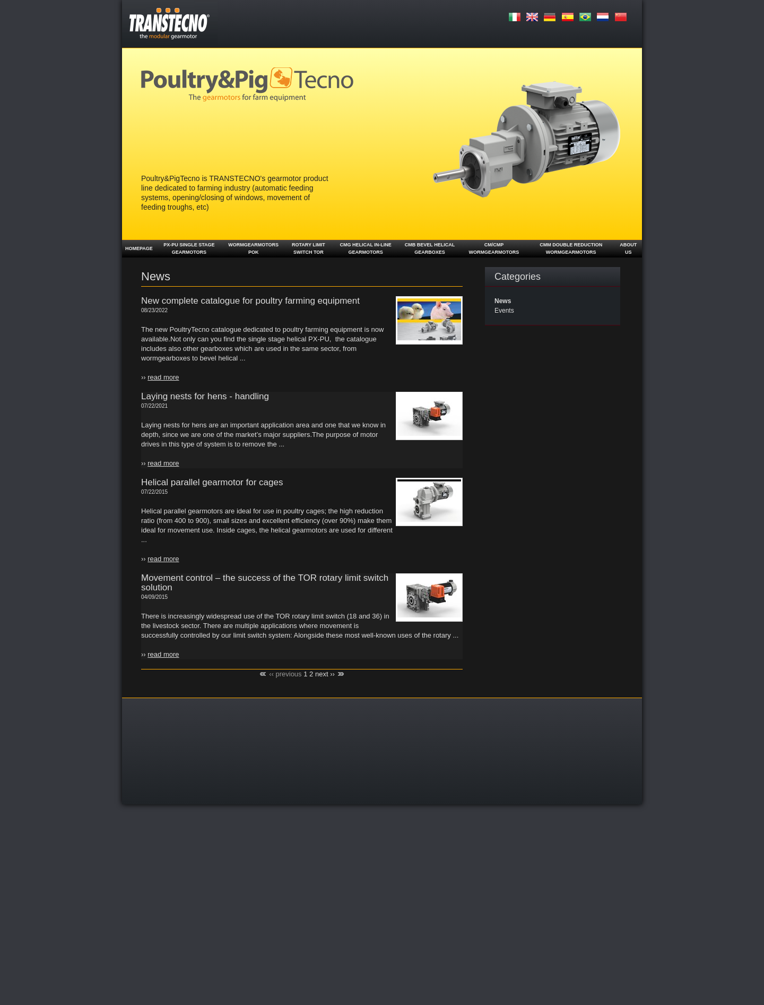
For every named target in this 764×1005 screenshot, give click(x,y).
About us (628, 248)
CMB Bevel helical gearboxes (430, 248)
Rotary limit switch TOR (308, 248)
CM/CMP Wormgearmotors (493, 248)
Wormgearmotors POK (253, 248)
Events (504, 310)
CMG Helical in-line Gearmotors (365, 248)
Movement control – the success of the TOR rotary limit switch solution (264, 582)
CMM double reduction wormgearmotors (571, 248)
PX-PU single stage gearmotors (188, 248)
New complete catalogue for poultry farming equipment (250, 301)
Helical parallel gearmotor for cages (212, 482)
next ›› (325, 674)
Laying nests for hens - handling (205, 396)
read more (163, 377)
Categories (517, 276)
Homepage (139, 248)
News (502, 301)
